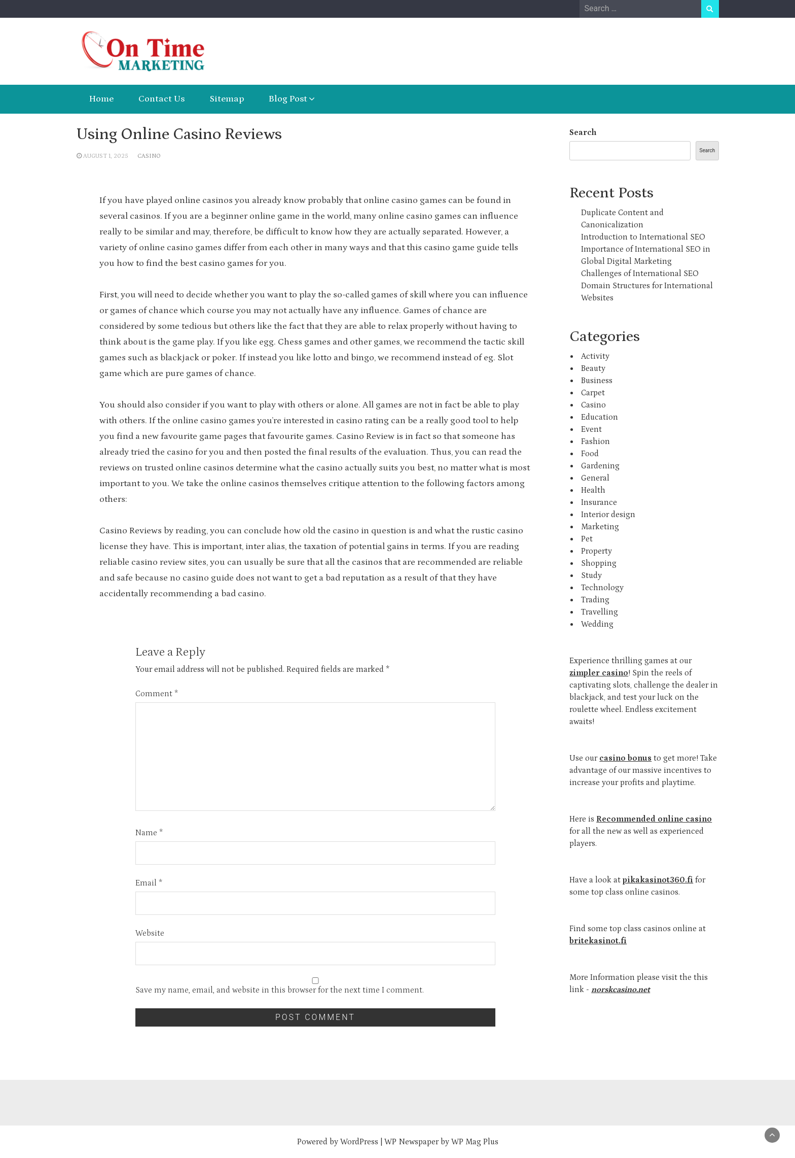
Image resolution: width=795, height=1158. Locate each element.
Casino (149, 156)
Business (596, 380)
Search (582, 132)
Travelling (599, 612)
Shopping (599, 563)
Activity (595, 356)
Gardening (600, 465)
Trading (595, 599)
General (595, 478)
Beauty (593, 368)
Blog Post (288, 99)
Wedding (597, 624)
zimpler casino (598, 672)
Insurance (599, 502)
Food (590, 453)
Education (599, 417)
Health (593, 490)
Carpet (593, 392)
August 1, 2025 (105, 156)
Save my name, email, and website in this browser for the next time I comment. (279, 990)
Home (101, 99)
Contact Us (161, 99)
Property (596, 551)
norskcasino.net (620, 989)
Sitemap (226, 99)
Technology (602, 587)
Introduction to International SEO (643, 237)
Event (591, 429)
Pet (587, 538)
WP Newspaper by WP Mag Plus (441, 1141)
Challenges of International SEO (640, 273)
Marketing (600, 526)
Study (591, 575)
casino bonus (625, 758)
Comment (156, 693)
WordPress (359, 1141)
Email (148, 883)
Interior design (608, 514)
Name (149, 832)
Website (149, 933)
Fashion (595, 441)
